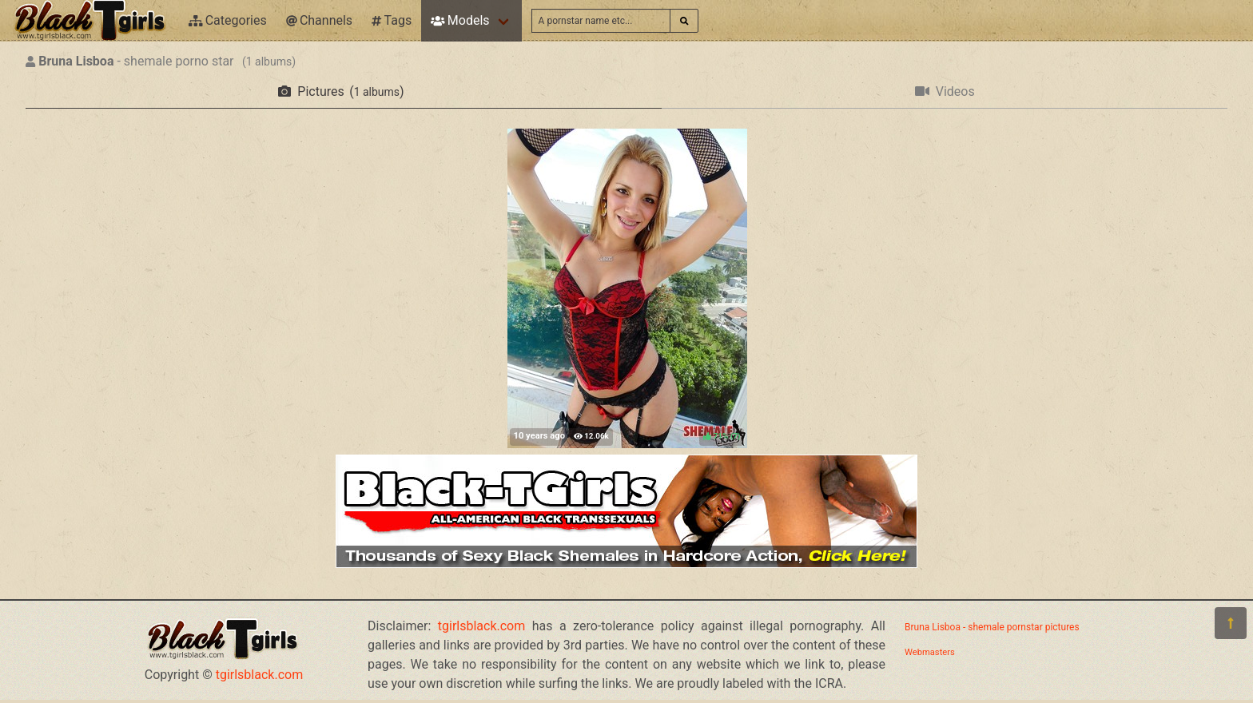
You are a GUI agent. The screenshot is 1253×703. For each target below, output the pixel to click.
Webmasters (930, 652)
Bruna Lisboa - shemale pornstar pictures (992, 627)
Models (460, 20)
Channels (319, 20)
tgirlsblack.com (260, 674)
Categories (228, 20)
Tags (392, 20)
